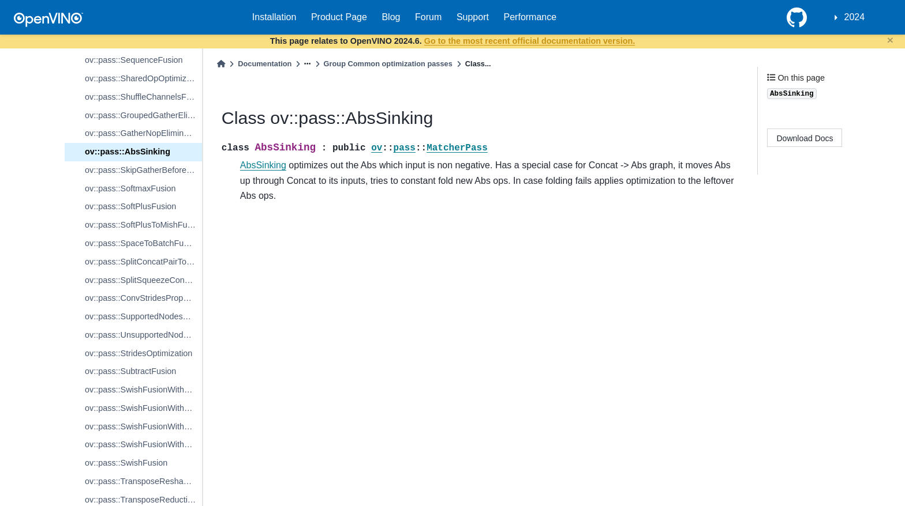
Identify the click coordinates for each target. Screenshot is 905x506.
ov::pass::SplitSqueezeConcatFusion (143, 280)
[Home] (221, 64)
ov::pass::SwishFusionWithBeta (143, 426)
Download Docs (805, 138)
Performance (530, 17)
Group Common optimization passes (388, 63)
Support (473, 17)
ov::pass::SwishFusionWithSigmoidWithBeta (143, 408)
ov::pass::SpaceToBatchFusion (142, 243)
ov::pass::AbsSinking (127, 151)
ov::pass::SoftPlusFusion (130, 206)
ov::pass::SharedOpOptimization (143, 78)
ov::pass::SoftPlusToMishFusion (143, 224)
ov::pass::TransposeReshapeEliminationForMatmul (143, 481)
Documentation (264, 63)
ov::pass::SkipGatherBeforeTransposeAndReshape (143, 170)
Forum (428, 17)
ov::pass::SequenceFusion (134, 60)
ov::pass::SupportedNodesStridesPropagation (143, 316)
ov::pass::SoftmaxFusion (130, 188)
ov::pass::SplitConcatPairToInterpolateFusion (143, 261)
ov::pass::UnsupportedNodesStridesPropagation (143, 334)
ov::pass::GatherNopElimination (143, 133)
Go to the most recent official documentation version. (529, 41)
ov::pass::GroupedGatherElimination (143, 115)
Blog (391, 17)
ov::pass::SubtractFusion (130, 371)
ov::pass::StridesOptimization (138, 353)
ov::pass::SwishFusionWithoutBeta (143, 444)
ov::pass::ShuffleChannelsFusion (143, 96)
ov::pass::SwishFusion (126, 462)
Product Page (339, 17)
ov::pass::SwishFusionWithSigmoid (143, 389)
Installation (274, 17)
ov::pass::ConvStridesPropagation (143, 298)
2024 (854, 17)
